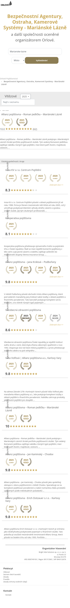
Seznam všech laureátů (12, 574)
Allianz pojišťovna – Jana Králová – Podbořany (30, 262)
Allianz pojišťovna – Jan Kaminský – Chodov (29, 454)
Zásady (6, 577)
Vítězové (6, 572)
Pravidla (6, 579)
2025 (24, 96)
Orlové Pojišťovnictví (9, 78)
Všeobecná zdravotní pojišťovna (23, 310)
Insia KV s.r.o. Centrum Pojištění (23, 170)
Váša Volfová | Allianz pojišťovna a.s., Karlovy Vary (33, 358)
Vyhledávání (41, 60)
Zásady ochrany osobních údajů (15, 582)
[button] (33, 184)
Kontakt (8, 595)
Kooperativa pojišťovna (18, 218)
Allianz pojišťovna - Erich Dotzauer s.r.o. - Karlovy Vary (32, 499)
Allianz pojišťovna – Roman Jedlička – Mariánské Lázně (31, 114)
